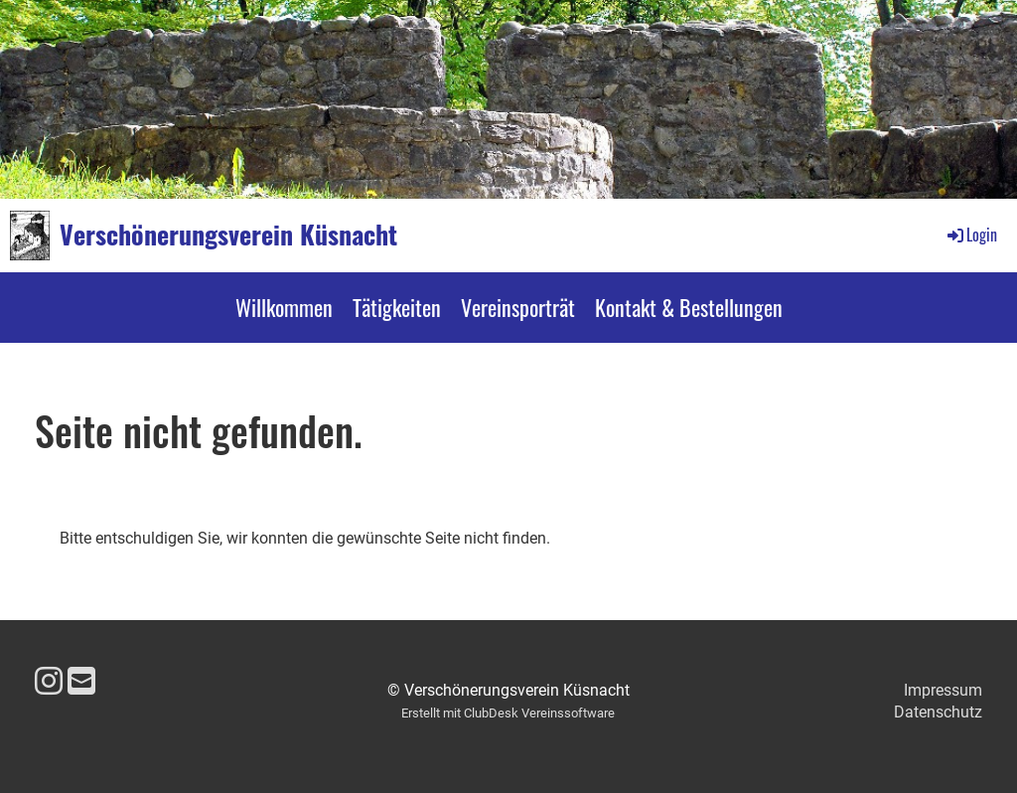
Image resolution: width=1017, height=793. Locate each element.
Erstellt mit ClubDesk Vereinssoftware (508, 713)
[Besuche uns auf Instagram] (49, 682)
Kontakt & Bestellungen (689, 307)
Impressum (943, 690)
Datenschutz (938, 712)
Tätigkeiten (397, 307)
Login (970, 234)
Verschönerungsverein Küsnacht (228, 234)
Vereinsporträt (518, 307)
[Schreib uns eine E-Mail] (81, 682)
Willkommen (284, 307)
